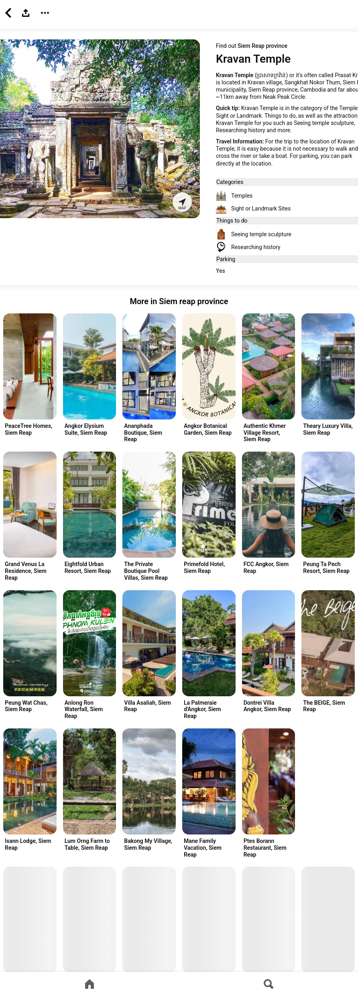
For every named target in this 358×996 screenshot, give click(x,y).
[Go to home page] (89, 984)
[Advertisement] (323, 790)
